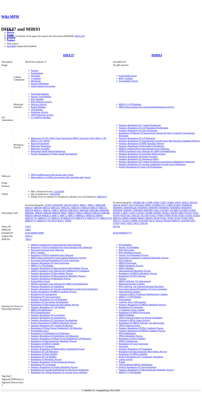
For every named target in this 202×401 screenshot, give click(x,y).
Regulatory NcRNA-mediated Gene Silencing (52, 255)
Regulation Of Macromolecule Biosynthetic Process (55, 304)
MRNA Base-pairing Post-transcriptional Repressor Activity (147, 107)
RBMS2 (149, 218)
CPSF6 (156, 202)
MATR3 (174, 213)
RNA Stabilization (127, 333)
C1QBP (148, 202)
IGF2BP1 (164, 210)
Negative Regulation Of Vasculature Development (54, 320)
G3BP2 (169, 205)
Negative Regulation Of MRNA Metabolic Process (142, 304)
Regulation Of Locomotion (43, 364)
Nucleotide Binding (40, 94)
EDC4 (132, 205)
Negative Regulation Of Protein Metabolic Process (54, 367)
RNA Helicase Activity (41, 102)
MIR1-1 (83, 205)
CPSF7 (163, 202)
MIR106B (100, 205)
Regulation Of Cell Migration (44, 351)
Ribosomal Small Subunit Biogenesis (48, 151)
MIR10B (37, 208)
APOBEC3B (139, 202)
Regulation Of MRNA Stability (45, 344)
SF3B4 (184, 218)
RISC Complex (126, 78)
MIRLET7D (69, 218)
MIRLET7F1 (93, 218)
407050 (116, 226)
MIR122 (46, 208)
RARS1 (196, 215)
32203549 (58, 191)
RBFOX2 (117, 218)
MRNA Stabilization (128, 341)
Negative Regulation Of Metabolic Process (51, 278)
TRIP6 (68, 221)
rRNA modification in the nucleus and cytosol (52, 175)
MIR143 (86, 208)
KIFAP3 (68, 205)
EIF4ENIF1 (58, 205)
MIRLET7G (30, 221)
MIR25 (79, 213)
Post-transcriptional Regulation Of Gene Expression (55, 260)
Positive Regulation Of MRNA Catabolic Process (54, 291)
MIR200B (104, 210)
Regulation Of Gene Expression (45, 297)
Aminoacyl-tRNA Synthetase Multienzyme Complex (143, 294)
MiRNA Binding (126, 315)
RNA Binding (37, 99)
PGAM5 (145, 215)
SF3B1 (163, 218)
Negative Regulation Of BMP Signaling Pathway (141, 143)
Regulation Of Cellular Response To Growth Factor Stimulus (59, 372)
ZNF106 (144, 223)
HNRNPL (127, 210)
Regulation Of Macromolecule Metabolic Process (54, 341)
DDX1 (178, 202)
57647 (28, 226)
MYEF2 (188, 213)
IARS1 (156, 210)
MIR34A (96, 213)
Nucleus (34, 70)
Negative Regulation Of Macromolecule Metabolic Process (58, 276)
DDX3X (194, 202)
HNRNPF (153, 208)
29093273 (101, 197)
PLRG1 (153, 215)
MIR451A (46, 215)
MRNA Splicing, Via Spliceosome (135, 281)
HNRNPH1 (164, 208)
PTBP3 (168, 215)
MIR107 (29, 208)
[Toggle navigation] (2, 25)
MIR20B (56, 213)
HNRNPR (148, 210)
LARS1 (132, 213)
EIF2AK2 (139, 205)
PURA (182, 215)
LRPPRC (157, 213)
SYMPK (134, 221)
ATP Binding (37, 109)
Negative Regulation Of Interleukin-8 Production (141, 146)
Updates (11, 40)
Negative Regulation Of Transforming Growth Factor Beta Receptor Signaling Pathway (159, 141)
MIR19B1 (84, 210)
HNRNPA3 (143, 208)
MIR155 (94, 208)
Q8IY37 (29, 236)
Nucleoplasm (37, 73)
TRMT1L (175, 221)
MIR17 (55, 210)
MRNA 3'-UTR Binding (130, 104)
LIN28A (140, 213)
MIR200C (29, 213)
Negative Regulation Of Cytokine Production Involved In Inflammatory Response (157, 161)
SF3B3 (177, 218)
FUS (163, 205)
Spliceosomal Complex (129, 291)
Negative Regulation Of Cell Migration (137, 138)
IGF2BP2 (174, 210)
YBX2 (130, 223)
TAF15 (151, 221)
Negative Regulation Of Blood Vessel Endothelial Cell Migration (61, 338)
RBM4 (134, 218)
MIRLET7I (42, 221)
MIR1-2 (91, 205)
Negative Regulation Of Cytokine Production (140, 125)
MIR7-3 (71, 215)
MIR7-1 (55, 215)
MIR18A (63, 210)
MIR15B (29, 210)
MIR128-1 (55, 208)
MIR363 (29, 215)
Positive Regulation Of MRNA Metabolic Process (54, 323)
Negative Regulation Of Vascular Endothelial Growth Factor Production (152, 164)
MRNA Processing (127, 263)
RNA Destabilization (40, 312)
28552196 (54, 194)
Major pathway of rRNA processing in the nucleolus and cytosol (60, 177)
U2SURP (185, 221)
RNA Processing (126, 250)
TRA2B (167, 221)
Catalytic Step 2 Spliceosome (132, 302)
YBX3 (136, 223)
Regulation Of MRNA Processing (134, 312)
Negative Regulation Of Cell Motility (48, 307)
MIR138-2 (76, 208)
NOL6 (196, 213)
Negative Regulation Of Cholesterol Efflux (139, 159)
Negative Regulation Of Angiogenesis (48, 317)
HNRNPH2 (175, 208)
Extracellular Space (128, 76)
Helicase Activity (39, 104)
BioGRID (11, 46)
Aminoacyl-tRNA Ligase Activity (134, 320)
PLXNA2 (52, 221)
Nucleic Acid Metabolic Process (134, 255)
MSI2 (181, 213)
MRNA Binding (126, 268)
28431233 (79, 36)
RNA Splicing (125, 260)
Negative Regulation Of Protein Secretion (138, 156)
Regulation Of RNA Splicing (132, 276)
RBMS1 (141, 218)
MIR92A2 (91, 215)
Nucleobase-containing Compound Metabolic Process (144, 258)
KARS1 (192, 210)
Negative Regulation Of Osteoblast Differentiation (142, 154)
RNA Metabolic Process (130, 252)
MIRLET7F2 (106, 218)
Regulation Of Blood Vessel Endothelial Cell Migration (56, 328)
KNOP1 (117, 213)
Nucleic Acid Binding (41, 96)
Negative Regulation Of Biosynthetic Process (52, 273)
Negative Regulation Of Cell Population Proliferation (143, 128)
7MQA (28, 239)
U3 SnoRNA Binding (41, 117)
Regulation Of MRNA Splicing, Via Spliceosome (141, 323)
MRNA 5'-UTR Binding (130, 372)
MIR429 (37, 215)
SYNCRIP (143, 221)
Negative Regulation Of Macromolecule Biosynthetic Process (59, 268)
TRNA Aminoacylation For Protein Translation (140, 317)
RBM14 (126, 218)
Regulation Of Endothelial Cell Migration (50, 333)
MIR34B (105, 213)
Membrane (36, 81)
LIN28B (148, 213)
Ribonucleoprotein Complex (132, 284)
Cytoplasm (36, 78)
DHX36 (116, 205)
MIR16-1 (38, 210)
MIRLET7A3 (44, 218)
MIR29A (88, 213)
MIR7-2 (63, 215)
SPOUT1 (117, 221)
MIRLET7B (57, 218)
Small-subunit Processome (43, 86)
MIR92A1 (81, 215)
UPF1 (192, 221)
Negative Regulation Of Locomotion (48, 315)
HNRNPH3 (186, 208)
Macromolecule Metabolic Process (135, 271)
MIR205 (39, 213)
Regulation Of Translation (43, 346)
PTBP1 (160, 215)
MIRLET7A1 (31, 218)
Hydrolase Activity (39, 112)
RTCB (157, 218)
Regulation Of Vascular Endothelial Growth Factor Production (60, 370)
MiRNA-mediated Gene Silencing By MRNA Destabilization (147, 151)
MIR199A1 (73, 210)
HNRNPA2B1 (130, 208)
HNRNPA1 (118, 208)
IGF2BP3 (183, 210)
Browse (10, 32)
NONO (116, 215)
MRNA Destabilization (41, 310)
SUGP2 (125, 221)
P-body (122, 362)
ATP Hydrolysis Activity (42, 115)
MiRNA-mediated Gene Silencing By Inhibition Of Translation (60, 271)
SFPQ (191, 218)
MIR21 (64, 213)
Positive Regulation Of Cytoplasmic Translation (141, 357)
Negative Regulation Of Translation (47, 286)
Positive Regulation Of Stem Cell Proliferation (140, 167)
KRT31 (75, 205)
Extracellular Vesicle (128, 81)
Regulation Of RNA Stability (44, 354)
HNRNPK (118, 210)
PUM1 (175, 215)
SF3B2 (170, 218)
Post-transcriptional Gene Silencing (47, 250)
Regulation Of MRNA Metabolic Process (138, 273)
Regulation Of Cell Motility (44, 357)
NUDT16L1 (126, 215)
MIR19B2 (94, 210)
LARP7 (124, 213)
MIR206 (47, 213)
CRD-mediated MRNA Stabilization (136, 364)
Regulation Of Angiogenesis (44, 294)
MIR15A (103, 208)
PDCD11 (136, 215)
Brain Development (40, 143)
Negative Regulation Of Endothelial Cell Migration (54, 336)
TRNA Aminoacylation (129, 325)
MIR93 (156, 55)
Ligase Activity (126, 359)
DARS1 (171, 202)
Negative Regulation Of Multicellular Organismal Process (58, 349)
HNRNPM (138, 210)
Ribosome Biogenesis (41, 146)
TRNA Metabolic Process (131, 336)
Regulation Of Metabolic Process (46, 359)
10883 (28, 230)
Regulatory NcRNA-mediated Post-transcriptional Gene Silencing (61, 247)
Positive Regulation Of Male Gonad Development (54, 154)
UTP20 (116, 223)
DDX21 (185, 202)
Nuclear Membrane (40, 83)
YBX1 (123, 223)
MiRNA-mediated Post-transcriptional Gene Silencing (144, 148)
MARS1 (166, 213)
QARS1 (188, 215)
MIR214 (72, 213)
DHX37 (68, 55)
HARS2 (177, 205)
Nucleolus (35, 76)
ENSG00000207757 (122, 233)
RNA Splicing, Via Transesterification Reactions (141, 286)
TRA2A (159, 221)
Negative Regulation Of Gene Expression (138, 130)
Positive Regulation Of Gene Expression (137, 367)
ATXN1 (48, 205)
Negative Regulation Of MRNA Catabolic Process (142, 331)
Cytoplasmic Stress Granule (132, 310)
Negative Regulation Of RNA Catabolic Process (141, 328)
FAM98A (156, 205)
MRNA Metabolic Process (131, 265)
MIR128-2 (66, 208)
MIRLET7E (80, 218)
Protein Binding (38, 107)
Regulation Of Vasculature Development (49, 302)
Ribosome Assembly (40, 148)
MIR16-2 (47, 210)
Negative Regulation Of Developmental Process (53, 362)
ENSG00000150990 (34, 233)
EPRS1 (148, 205)
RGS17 (61, 221)
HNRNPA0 (187, 205)
